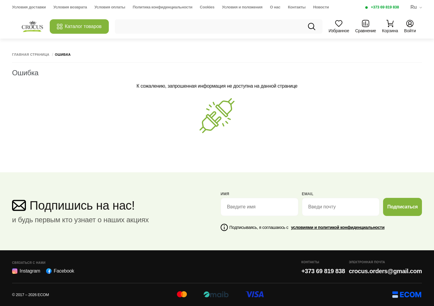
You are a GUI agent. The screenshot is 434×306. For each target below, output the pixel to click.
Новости (321, 7)
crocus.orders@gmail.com (385, 271)
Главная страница (30, 54)
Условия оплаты (109, 7)
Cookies (207, 7)
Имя (225, 194)
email (308, 194)
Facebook (60, 271)
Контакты (297, 7)
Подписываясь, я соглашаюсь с (307, 227)
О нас (275, 7)
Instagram (26, 271)
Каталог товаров (79, 26)
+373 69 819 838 (385, 7)
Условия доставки (29, 7)
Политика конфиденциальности (162, 7)
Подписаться (402, 206)
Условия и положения (242, 7)
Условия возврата (70, 7)
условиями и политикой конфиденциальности (337, 227)
